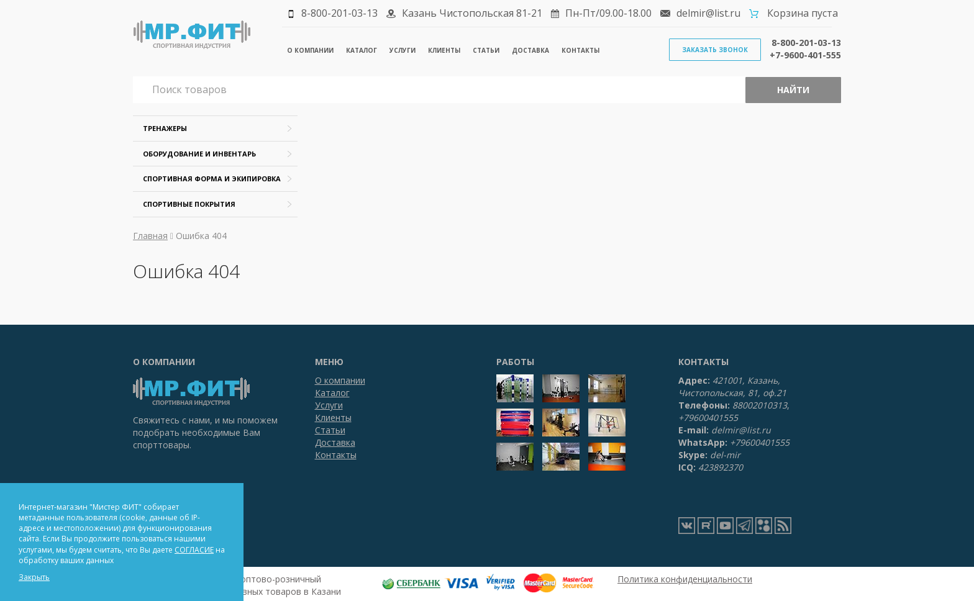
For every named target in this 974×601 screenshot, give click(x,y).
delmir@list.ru (708, 13)
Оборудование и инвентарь (199, 153)
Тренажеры (165, 128)
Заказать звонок (715, 49)
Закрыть (34, 577)
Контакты (580, 50)
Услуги (402, 50)
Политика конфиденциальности (684, 579)
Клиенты (444, 50)
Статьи (486, 50)
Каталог (361, 50)
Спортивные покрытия (189, 204)
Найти (793, 90)
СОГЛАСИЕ (194, 550)
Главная (150, 236)
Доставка (530, 50)
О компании (310, 50)
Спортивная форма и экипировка (212, 178)
